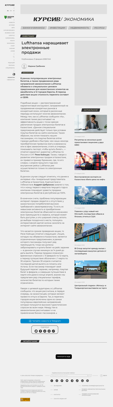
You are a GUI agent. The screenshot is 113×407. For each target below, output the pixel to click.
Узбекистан (11, 80)
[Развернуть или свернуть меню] (14, 57)
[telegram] (72, 380)
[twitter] (62, 380)
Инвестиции (57, 28)
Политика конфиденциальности (93, 385)
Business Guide (10, 33)
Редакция (11, 62)
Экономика (11, 43)
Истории (12, 25)
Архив (13, 51)
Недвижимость (79, 28)
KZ (14, 10)
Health (12, 40)
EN (11, 10)
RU (8, 10)
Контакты (57, 394)
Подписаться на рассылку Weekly (63, 373)
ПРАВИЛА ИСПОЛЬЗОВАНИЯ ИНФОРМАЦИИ (90, 394)
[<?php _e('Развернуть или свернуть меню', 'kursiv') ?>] (14, 74)
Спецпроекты (10, 68)
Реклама (12, 65)
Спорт (13, 46)
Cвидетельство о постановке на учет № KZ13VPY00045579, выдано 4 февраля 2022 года (32, 386)
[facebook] (51, 380)
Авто (13, 27)
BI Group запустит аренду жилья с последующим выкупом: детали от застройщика (90, 251)
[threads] (87, 380)
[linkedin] (82, 380)
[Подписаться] (89, 375)
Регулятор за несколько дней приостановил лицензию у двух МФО (89, 142)
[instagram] (57, 380)
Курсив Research (9, 30)
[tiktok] (77, 380)
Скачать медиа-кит (60, 398)
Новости (12, 22)
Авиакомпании (27, 72)
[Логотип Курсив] (10, 5)
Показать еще (63, 357)
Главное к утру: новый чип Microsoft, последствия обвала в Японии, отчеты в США (89, 214)
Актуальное (91, 110)
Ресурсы (99, 28)
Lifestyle (12, 35)
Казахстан (11, 77)
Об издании (58, 385)
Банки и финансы (34, 28)
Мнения (12, 48)
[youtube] (67, 380)
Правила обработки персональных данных (93, 390)
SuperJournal (10, 38)
